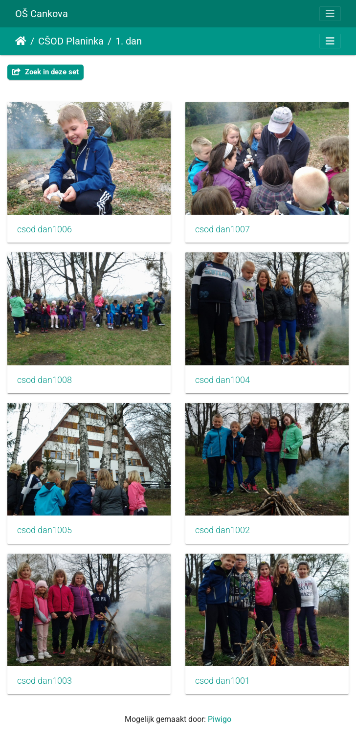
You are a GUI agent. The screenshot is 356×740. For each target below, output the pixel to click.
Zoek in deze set (45, 71)
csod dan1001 (222, 681)
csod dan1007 (222, 229)
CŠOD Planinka (71, 41)
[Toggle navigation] (330, 13)
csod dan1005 (44, 530)
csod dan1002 (222, 530)
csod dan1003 (44, 681)
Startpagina (20, 41)
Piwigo (219, 719)
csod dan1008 (44, 380)
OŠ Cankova (41, 14)
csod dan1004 (222, 380)
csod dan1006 (44, 229)
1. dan (128, 41)
